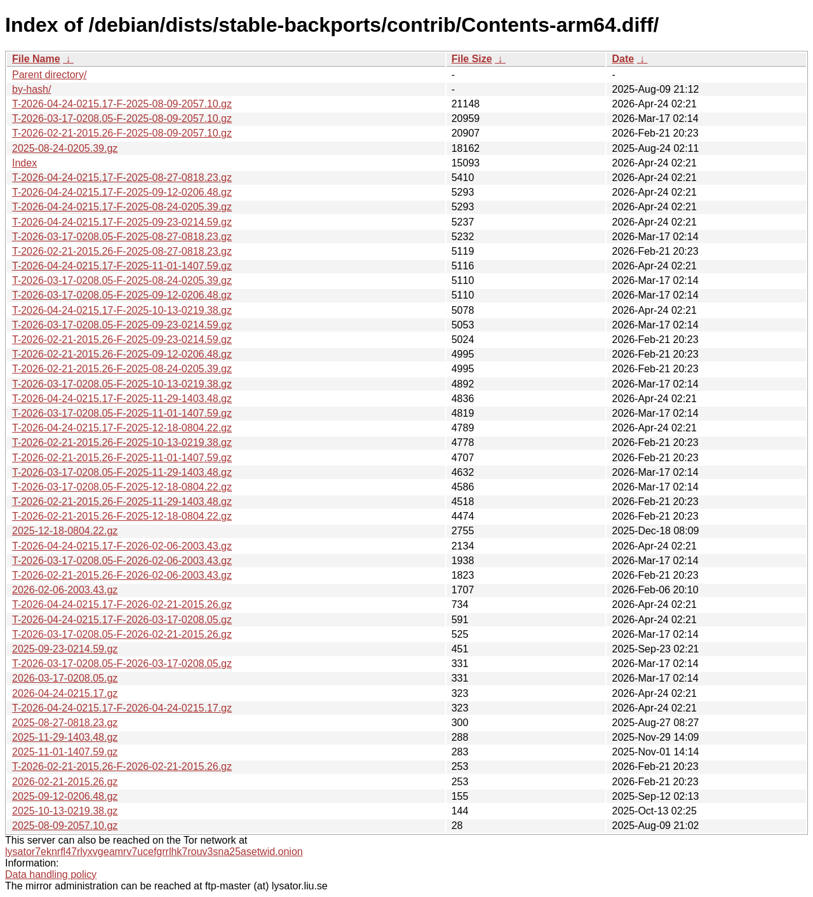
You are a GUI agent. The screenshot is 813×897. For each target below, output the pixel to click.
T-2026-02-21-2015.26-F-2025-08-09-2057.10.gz (122, 133)
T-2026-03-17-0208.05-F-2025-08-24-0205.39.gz (122, 280)
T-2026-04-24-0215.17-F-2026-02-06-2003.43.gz (122, 546)
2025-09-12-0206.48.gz (65, 796)
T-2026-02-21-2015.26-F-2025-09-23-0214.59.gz (122, 339)
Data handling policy (51, 874)
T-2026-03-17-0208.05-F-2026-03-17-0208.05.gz (122, 663)
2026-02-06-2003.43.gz (65, 589)
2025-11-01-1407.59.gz (65, 751)
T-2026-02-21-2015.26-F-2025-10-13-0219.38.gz (122, 442)
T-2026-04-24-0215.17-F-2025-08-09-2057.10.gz (122, 103)
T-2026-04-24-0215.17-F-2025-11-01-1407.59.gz (122, 265)
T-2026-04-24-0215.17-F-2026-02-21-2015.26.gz (122, 604)
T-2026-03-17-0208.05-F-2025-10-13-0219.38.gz (122, 384)
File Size (472, 58)
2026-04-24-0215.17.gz (65, 693)
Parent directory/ (49, 74)
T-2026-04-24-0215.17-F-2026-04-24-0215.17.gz (122, 708)
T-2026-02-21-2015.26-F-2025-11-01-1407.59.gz (122, 457)
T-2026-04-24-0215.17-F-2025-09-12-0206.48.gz (122, 192)
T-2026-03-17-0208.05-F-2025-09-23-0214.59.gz (122, 325)
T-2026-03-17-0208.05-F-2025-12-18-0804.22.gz (122, 487)
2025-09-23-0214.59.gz (65, 649)
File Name (36, 58)
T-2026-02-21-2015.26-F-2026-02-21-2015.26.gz (122, 766)
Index (24, 163)
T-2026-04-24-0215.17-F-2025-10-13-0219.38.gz (122, 310)
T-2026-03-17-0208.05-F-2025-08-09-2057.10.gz (122, 118)
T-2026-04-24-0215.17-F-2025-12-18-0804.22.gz (122, 427)
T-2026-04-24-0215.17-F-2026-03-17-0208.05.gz (122, 619)
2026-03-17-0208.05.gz (65, 678)
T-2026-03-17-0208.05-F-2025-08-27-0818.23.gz (122, 236)
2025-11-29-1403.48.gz (65, 737)
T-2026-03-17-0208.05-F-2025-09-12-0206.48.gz (122, 295)
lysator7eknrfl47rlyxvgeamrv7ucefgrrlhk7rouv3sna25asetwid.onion (154, 851)
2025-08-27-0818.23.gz (65, 722)
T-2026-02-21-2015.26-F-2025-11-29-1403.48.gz (122, 501)
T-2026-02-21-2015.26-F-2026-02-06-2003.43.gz (122, 575)
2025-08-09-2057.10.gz (65, 825)
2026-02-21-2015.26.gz (65, 781)
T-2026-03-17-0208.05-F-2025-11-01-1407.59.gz (122, 413)
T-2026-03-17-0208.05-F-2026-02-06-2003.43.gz (122, 560)
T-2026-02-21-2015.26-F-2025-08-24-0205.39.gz (122, 368)
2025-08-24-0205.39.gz (65, 148)
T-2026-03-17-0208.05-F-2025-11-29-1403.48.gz (122, 472)
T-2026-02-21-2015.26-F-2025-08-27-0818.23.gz (122, 251)
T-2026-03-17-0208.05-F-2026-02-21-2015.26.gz (122, 634)
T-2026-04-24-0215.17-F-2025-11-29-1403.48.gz (122, 398)
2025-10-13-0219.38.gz (65, 811)
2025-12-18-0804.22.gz (65, 530)
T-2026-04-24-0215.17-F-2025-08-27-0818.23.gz (122, 177)
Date (623, 58)
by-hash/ (31, 89)
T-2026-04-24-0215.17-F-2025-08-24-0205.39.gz (122, 206)
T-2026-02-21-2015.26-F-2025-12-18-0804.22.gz (122, 516)
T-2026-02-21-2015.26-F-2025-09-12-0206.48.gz (122, 354)
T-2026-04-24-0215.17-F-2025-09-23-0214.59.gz (122, 222)
